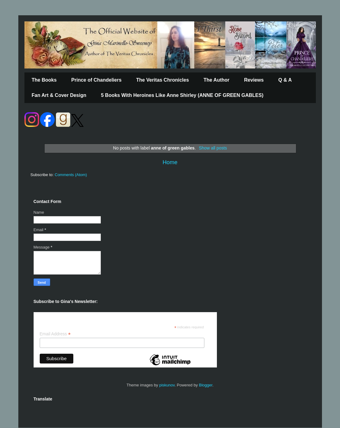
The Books (44, 80)
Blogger (205, 385)
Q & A (285, 80)
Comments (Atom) (71, 174)
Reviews (254, 80)
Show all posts (213, 148)
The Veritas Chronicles (162, 80)
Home (170, 162)
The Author (216, 80)
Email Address (55, 334)
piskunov (166, 385)
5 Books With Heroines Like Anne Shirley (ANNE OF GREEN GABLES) (182, 95)
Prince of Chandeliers (96, 80)
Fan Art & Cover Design (59, 95)
